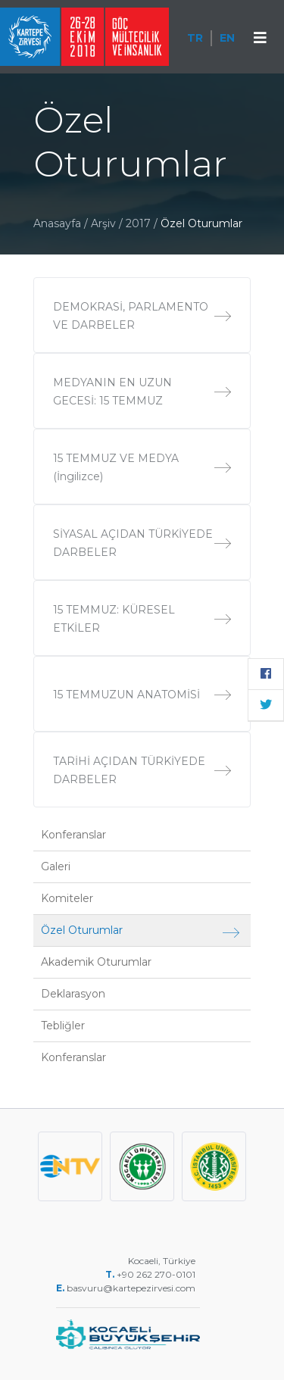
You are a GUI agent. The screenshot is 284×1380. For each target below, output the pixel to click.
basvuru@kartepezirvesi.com (132, 1288)
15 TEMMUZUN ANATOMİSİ (142, 694)
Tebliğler (63, 1025)
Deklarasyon (73, 994)
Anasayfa (57, 223)
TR (195, 38)
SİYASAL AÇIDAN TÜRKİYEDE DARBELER (142, 543)
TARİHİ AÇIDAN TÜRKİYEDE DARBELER (142, 770)
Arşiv (103, 223)
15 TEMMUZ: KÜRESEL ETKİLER (142, 619)
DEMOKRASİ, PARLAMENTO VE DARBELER (142, 316)
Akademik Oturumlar (96, 962)
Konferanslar (73, 834)
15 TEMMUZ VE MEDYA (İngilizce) (142, 467)
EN (227, 38)
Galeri (55, 866)
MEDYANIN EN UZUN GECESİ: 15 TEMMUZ (142, 391)
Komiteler (67, 898)
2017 (140, 223)
